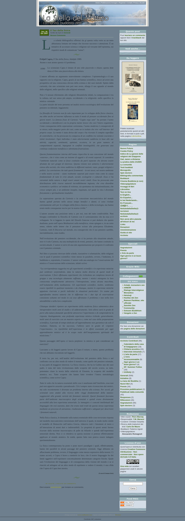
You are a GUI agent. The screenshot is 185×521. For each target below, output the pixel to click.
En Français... (126, 203)
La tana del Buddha (129, 381)
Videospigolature (128, 184)
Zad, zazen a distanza (130, 159)
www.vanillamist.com (85, 515)
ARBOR (127, 288)
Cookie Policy (126, 151)
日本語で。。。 (126, 206)
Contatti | (130, 3)
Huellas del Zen (131, 298)
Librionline (136, 136)
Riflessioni (125, 400)
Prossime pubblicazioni (131, 389)
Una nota (124, 466)
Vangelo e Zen (130, 313)
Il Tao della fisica (60, 30)
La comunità (126, 165)
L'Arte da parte (127, 253)
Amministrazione (128, 230)
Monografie (125, 170)
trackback (136, 38)
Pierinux (118, 515)
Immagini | (114, 3)
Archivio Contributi (129, 341)
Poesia (123, 250)
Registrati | (122, 3)
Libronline (125, 189)
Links (122, 224)
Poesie (123, 386)
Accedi (142, 3)
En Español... (126, 197)
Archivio (124, 235)
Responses (125, 397)
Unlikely (127, 372)
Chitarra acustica (132, 349)
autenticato (56, 487)
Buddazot (124, 178)
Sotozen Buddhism (132, 311)
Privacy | (136, 3)
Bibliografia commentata (131, 176)
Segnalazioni (126, 248)
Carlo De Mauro (133, 427)
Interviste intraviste (133, 352)
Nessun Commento (57, 35)
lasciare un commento (135, 35)
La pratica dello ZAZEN (130, 162)
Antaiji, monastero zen (134, 285)
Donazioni (125, 227)
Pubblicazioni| (106, 3)
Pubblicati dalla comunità (132, 392)
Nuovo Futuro (126, 148)
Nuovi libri (125, 384)
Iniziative (124, 378)
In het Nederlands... (129, 200)
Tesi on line (125, 192)
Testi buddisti (126, 167)
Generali (67, 33)
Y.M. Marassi (138, 419)
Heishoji (127, 295)
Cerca (133, 479)
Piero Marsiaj (138, 417)
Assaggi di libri (127, 186)
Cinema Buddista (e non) (131, 181)
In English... (125, 195)
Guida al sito (126, 233)
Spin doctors (126, 173)
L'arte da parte (130, 354)
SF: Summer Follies (133, 367)
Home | (98, 3)
